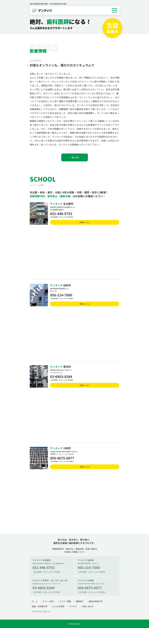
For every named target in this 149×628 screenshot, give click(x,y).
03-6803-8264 (61, 376)
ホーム (35, 601)
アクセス (73, 606)
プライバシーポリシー (41, 611)
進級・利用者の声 (40, 606)
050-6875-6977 (62, 458)
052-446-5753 (61, 213)
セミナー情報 (65, 601)
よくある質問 (58, 606)
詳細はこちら (85, 222)
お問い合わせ (87, 606)
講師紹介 (80, 601)
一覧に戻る (74, 157)
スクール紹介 (48, 601)
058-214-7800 (61, 294)
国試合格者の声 (95, 601)
